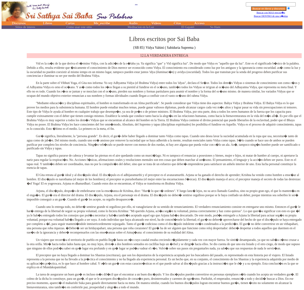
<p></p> (152, 17)
